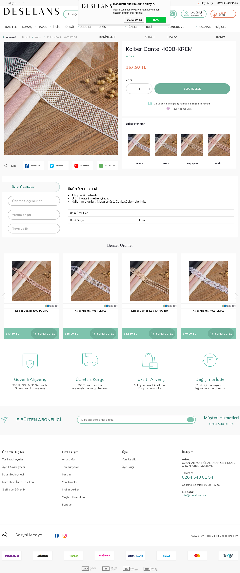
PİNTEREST (81, 166)
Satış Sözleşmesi (13, 464)
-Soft (98, 567)
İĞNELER (133, 27)
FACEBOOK (32, 166)
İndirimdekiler (70, 479)
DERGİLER (86, 27)
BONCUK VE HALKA (176, 28)
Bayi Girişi (206, 3)
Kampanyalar (70, 457)
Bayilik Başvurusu (227, 3)
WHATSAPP (107, 166)
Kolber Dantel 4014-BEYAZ (90, 310)
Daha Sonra (134, 19)
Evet (156, 19)
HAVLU (42, 27)
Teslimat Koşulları (13, 449)
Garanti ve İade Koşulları (18, 472)
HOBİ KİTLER (149, 28)
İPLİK (56, 27)
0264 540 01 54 (221, 413)
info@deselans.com (194, 485)
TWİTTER (56, 166)
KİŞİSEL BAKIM (221, 28)
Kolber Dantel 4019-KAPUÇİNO (149, 310)
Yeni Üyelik (129, 449)
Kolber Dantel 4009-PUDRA (31, 310)
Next (236, 291)
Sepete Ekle (192, 88)
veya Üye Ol (196, 15)
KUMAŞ (27, 27)
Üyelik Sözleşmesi (13, 457)
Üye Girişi (196, 12)
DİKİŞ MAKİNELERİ (107, 28)
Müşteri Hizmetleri (73, 487)
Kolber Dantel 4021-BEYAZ (208, 310)
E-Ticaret (108, 567)
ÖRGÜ (69, 27)
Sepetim (67, 494)
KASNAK (205, 27)
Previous (3, 291)
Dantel (11, 27)
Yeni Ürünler (69, 472)
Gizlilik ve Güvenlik (13, 479)
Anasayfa (68, 449)
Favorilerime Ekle (179, 108)
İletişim (66, 464)
